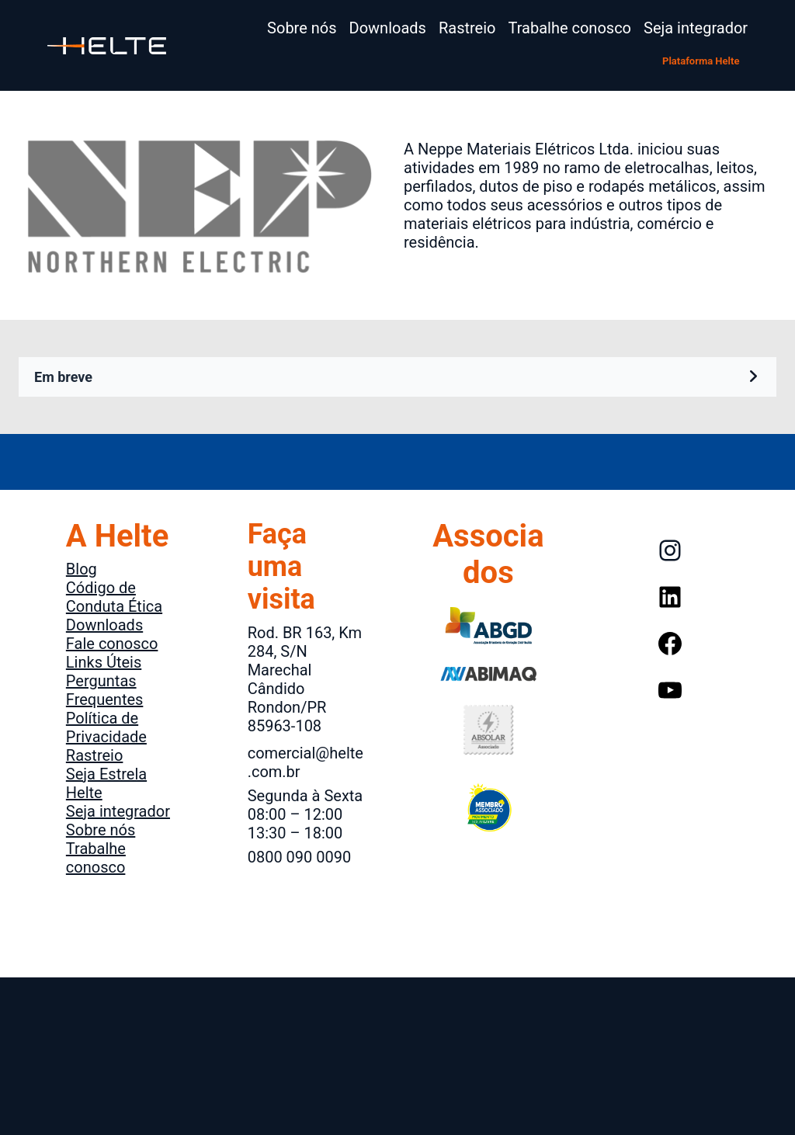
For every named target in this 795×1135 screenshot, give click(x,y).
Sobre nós (100, 830)
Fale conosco (112, 643)
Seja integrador (118, 811)
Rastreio (94, 755)
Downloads (104, 625)
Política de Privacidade (106, 727)
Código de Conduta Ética (114, 597)
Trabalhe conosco (96, 857)
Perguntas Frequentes (105, 690)
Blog (81, 569)
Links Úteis (103, 662)
